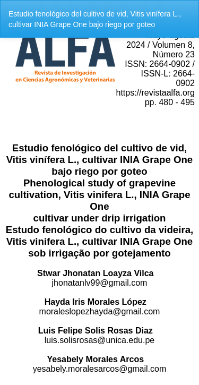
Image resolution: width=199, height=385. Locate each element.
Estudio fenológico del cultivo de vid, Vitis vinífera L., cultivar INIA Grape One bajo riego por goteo (94, 19)
